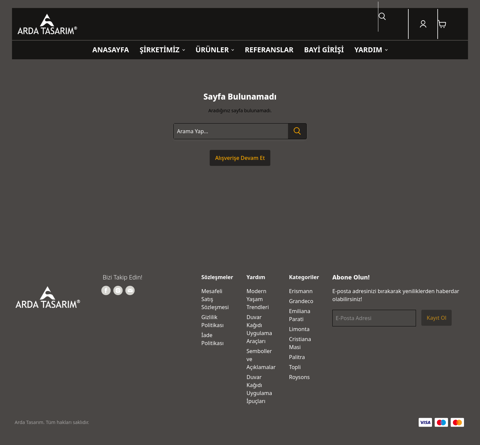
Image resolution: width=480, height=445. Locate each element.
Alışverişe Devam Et (240, 158)
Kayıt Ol (436, 317)
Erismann (301, 291)
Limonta (299, 329)
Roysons (299, 377)
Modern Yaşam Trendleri (258, 299)
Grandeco (301, 301)
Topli (295, 367)
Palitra (297, 357)
